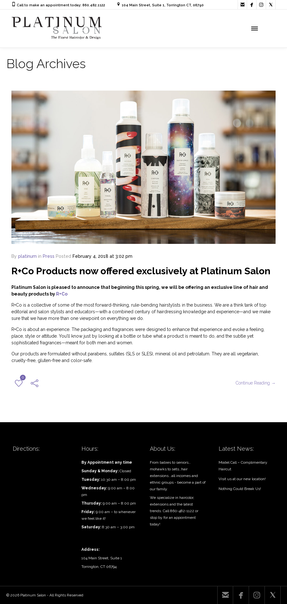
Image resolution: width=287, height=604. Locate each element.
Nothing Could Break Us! (240, 488)
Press (48, 256)
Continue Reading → (256, 382)
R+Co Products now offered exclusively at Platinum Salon (141, 271)
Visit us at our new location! (242, 479)
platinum (27, 256)
